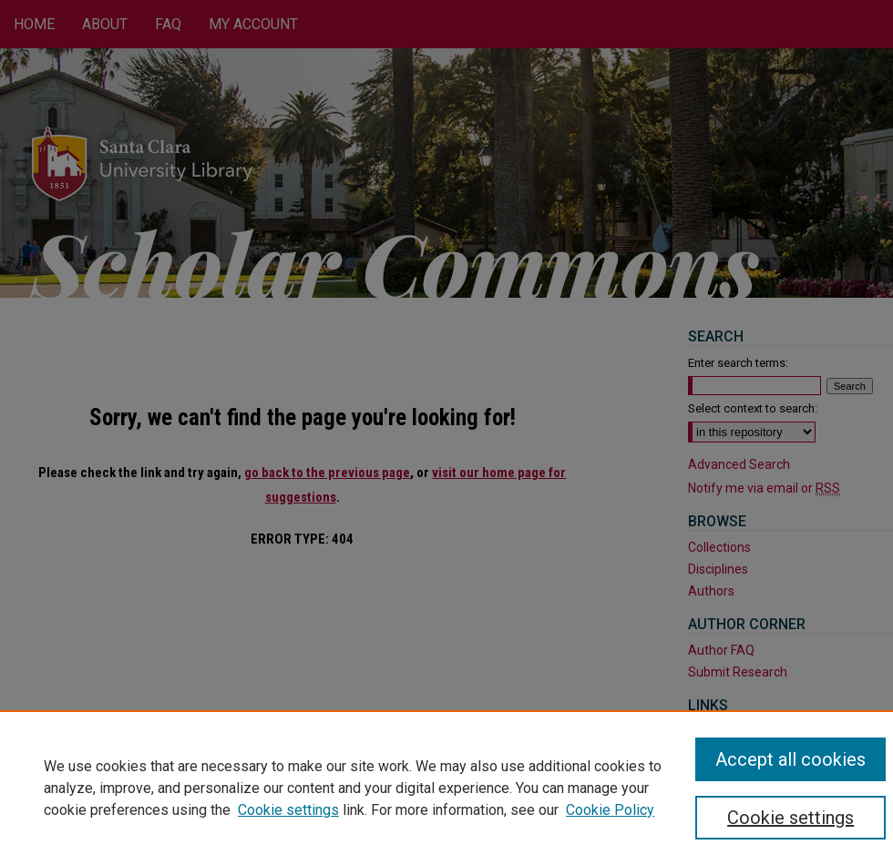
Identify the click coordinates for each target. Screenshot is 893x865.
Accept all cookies (790, 759)
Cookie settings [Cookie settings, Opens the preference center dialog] (790, 818)
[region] (446, 787)
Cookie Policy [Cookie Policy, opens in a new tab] (610, 810)
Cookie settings (288, 810)
